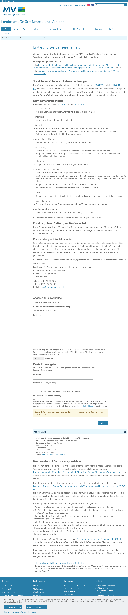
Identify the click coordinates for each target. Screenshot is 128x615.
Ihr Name (37, 374)
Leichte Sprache (67, 5)
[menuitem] (6, 29)
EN (60, 5)
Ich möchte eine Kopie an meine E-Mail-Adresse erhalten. (58, 391)
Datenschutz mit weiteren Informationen (21, 612)
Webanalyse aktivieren (13, 607)
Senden (101, 423)
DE (56, 5)
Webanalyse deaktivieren (36, 607)
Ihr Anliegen (38, 315)
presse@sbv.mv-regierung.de (53, 454)
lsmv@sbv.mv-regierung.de (52, 287)
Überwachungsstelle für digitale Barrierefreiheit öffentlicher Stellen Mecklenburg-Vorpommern (76, 472)
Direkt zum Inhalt (8, 1)
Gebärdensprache (80, 5)
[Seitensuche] (111, 4)
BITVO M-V (79, 104)
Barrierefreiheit (49, 38)
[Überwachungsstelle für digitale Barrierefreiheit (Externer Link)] (80, 563)
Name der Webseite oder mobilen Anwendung (51, 307)
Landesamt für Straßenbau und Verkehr (30, 38)
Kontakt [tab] (40, 431)
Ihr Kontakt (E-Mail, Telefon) (44, 383)
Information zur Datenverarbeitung (47, 395)
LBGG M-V (98, 85)
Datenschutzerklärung (85, 406)
